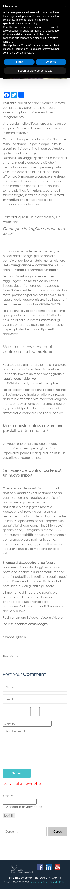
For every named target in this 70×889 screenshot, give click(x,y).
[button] (65, 6)
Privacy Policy (38, 882)
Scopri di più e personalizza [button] (35, 70)
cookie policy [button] (29, 23)
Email (8, 796)
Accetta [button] (51, 61)
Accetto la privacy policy (22, 807)
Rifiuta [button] (19, 61)
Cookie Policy (58, 882)
